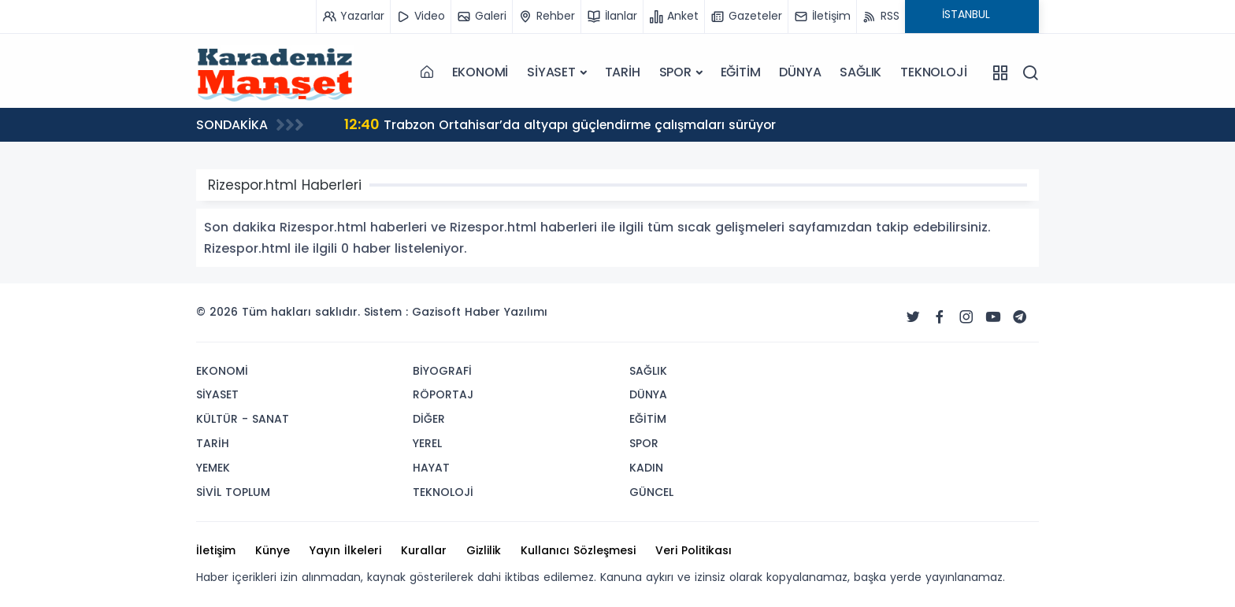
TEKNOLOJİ (933, 72)
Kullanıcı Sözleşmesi (578, 550)
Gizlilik (483, 550)
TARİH (622, 72)
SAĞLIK (860, 72)
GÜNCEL (651, 492)
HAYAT (431, 468)
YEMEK (213, 468)
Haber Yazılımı (506, 312)
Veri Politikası (693, 550)
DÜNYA (800, 72)
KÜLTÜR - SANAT (242, 419)
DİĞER (429, 419)
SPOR (675, 72)
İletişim (216, 550)
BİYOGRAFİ (442, 371)
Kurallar (424, 550)
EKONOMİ (480, 72)
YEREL (427, 443)
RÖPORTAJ (443, 394)
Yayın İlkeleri (345, 550)
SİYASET (551, 72)
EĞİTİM (741, 72)
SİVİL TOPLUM (233, 492)
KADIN (646, 468)
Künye (272, 550)
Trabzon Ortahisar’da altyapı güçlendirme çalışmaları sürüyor (562, 124)
